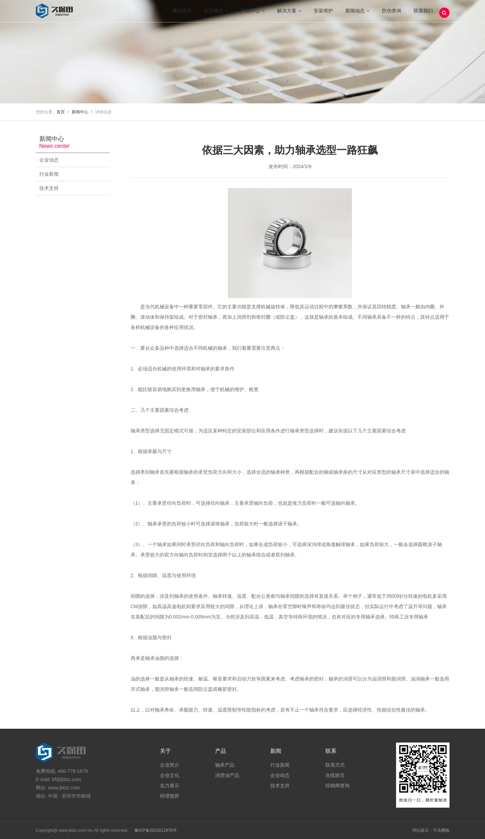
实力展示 (169, 785)
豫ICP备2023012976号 (155, 830)
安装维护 (323, 14)
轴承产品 (224, 765)
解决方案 (289, 14)
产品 (220, 751)
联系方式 (335, 765)
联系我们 (423, 14)
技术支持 (71, 188)
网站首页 (182, 14)
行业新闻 (71, 174)
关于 (165, 751)
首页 (61, 112)
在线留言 (335, 775)
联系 (330, 751)
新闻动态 (357, 14)
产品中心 (253, 14)
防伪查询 (391, 14)
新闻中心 (80, 112)
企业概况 (216, 14)
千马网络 (441, 830)
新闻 (275, 751)
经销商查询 (337, 785)
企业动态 (71, 160)
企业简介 (169, 765)
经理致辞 (169, 796)
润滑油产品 (227, 775)
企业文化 (169, 775)
